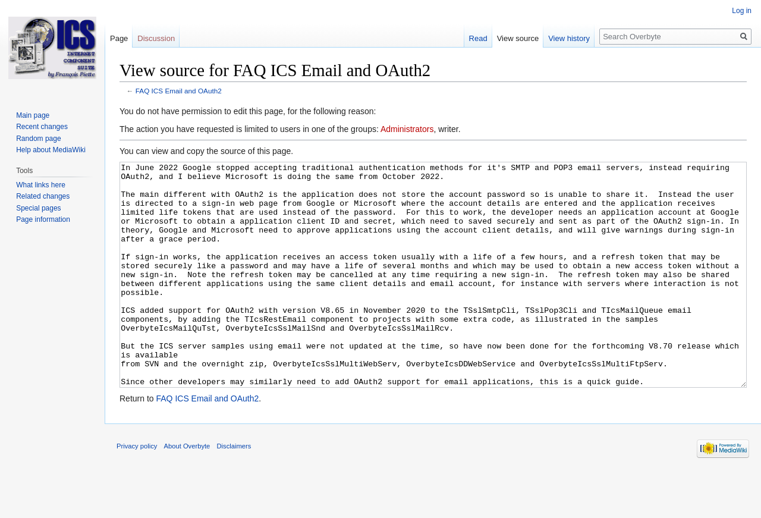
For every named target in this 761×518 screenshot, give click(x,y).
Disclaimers (234, 490)
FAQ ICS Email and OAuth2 (179, 91)
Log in (741, 11)
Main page (32, 115)
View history (569, 38)
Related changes (43, 196)
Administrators (406, 129)
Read (478, 38)
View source (518, 38)
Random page (38, 138)
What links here (40, 185)
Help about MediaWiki (51, 150)
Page (119, 38)
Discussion (156, 38)
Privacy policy (137, 490)
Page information (43, 219)
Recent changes (42, 127)
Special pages (38, 208)
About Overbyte (187, 490)
